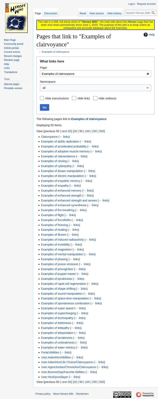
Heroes (132, 21)
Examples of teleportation (57, 332)
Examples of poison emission (59, 264)
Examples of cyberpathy (56, 166)
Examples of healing (54, 229)
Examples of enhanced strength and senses (69, 200)
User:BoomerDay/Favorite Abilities (63, 372)
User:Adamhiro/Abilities (56, 357)
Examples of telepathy (55, 328)
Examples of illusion (53, 234)
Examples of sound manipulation (61, 293)
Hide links (83, 98)
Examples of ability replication (60, 141)
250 (94, 131)
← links (64, 136)
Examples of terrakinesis (56, 337)
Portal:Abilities (50, 352)
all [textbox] (44, 87)
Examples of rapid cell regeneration (63, 283)
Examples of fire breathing (57, 210)
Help (149, 35)
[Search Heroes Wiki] (140, 13)
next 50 (66, 131)
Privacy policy (42, 393)
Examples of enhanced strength (61, 195)
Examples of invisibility (55, 244)
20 (75, 131)
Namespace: (48, 81)
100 (87, 131)
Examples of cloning (54, 161)
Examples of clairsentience (58, 156)
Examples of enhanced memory (61, 190)
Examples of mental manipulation (62, 254)
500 (101, 131)
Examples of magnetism (56, 249)
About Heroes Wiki (63, 393)
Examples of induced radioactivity (62, 239)
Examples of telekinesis (56, 323)
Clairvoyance (49, 136)
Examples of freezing (54, 225)
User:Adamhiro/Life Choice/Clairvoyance (67, 362)
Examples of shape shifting (58, 288)
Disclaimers (82, 393)
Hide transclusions (57, 98)
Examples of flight (52, 215)
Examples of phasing (54, 259)
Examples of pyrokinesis (56, 278)
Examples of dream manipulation (62, 171)
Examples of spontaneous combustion (65, 303)
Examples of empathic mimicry (60, 180)
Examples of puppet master (58, 273)
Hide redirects (107, 98)
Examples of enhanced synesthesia (63, 205)
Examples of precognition (57, 269)
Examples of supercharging (58, 313)
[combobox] (95, 74)
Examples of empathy (55, 185)
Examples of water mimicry (58, 347)
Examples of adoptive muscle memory (65, 151)
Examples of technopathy (57, 318)
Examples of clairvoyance (55, 51)
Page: (44, 67)
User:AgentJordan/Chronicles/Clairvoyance (68, 367)
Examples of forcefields (56, 220)
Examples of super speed (57, 308)
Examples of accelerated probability (63, 146)
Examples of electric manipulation (62, 176)
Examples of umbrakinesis (57, 342)
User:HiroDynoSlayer (54, 377)
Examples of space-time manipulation (65, 298)
